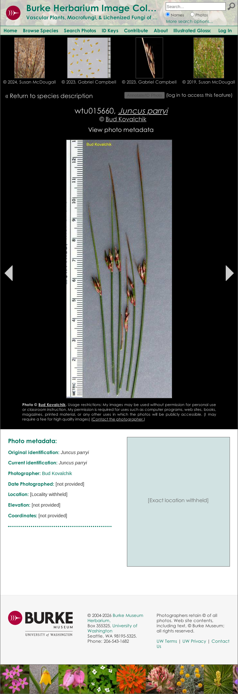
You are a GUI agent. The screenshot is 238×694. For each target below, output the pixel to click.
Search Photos (80, 30)
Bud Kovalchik (126, 119)
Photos (201, 15)
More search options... (189, 21)
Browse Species (40, 30)
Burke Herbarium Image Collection (102, 7)
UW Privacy (194, 641)
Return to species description (51, 95)
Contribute (136, 30)
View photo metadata (121, 129)
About (161, 30)
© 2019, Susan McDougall (208, 81)
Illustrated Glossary (195, 30)
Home (10, 30)
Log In (225, 30)
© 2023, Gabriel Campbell (89, 81)
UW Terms (167, 641)
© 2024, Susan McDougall (29, 81)
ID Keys (110, 30)
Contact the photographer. (118, 419)
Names (177, 15)
